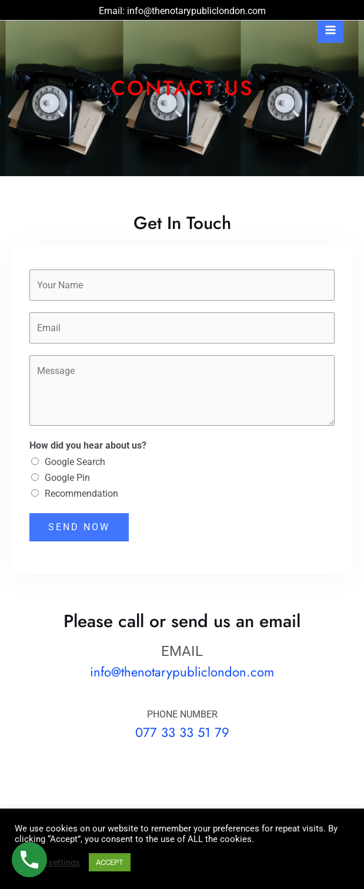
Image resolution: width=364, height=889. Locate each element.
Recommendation (81, 493)
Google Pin (67, 477)
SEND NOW (79, 527)
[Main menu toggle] (330, 30)
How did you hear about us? (87, 445)
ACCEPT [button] (109, 862)
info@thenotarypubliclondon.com (196, 10)
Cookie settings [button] (49, 862)
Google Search (75, 461)
